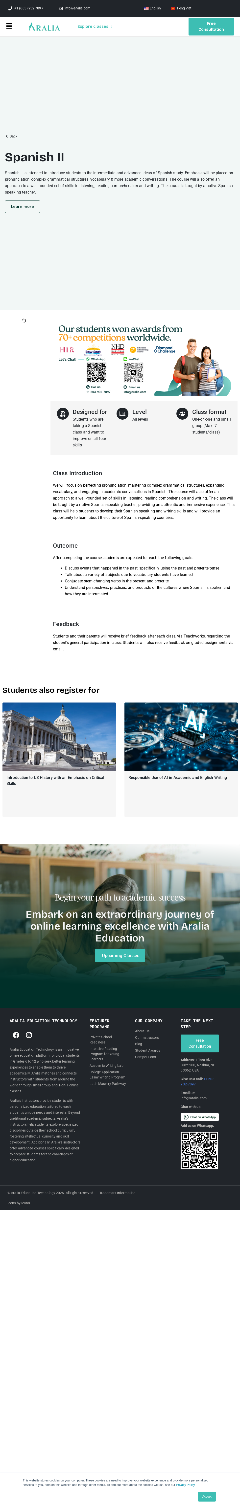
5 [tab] (129, 823)
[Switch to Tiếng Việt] (181, 8)
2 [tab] (115, 823)
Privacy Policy (185, 1485)
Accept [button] (207, 1496)
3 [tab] (120, 823)
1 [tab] (110, 823)
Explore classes (94, 26)
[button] (17, 27)
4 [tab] (124, 823)
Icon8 (25, 1204)
